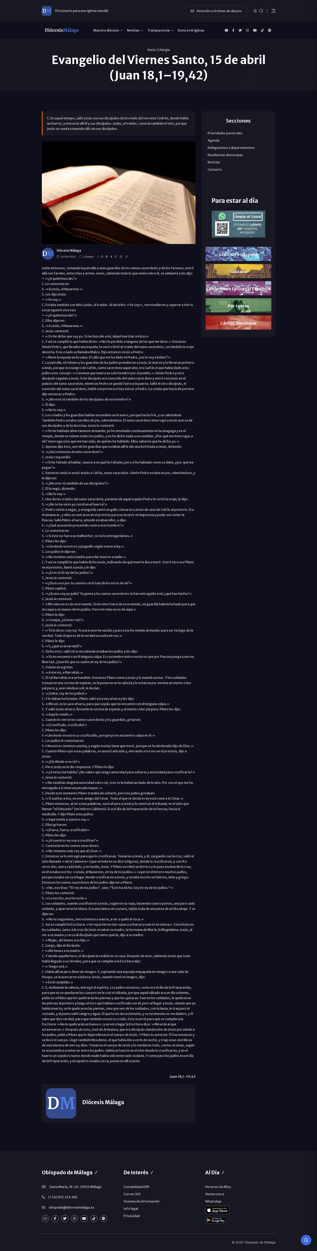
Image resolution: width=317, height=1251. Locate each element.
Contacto (215, 169)
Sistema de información (141, 1201)
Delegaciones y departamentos (231, 148)
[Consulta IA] (306, 1240)
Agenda (213, 140)
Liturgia (164, 50)
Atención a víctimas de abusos (216, 11)
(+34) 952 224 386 (62, 1197)
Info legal (131, 1209)
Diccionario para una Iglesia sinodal (81, 11)
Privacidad (132, 1216)
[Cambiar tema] (255, 10)
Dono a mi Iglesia (191, 30)
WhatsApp (213, 1201)
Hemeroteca (214, 1194)
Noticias (133, 30)
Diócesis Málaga (69, 250)
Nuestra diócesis (106, 30)
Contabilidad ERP (136, 1187)
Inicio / (152, 50)
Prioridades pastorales (225, 133)
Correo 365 (132, 1194)
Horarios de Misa (218, 1187)
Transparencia (158, 30)
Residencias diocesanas (225, 155)
